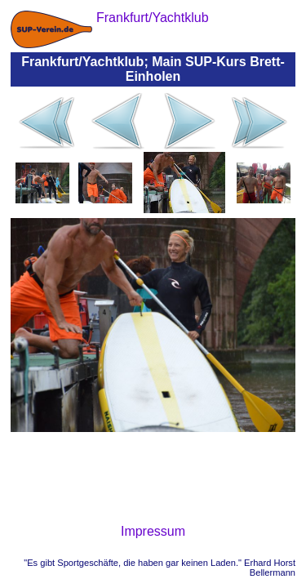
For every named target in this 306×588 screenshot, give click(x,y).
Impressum (153, 531)
